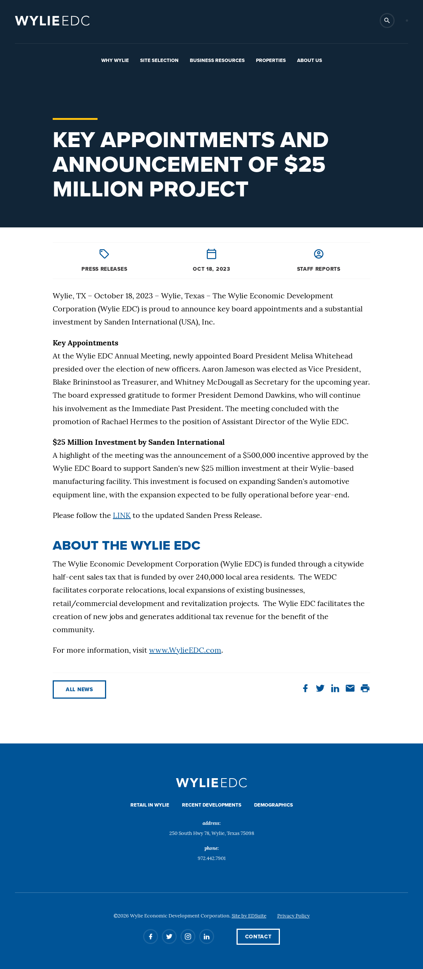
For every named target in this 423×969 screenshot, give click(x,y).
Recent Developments (211, 804)
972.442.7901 (212, 858)
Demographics (273, 804)
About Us (309, 60)
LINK (122, 516)
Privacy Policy (293, 916)
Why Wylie (115, 60)
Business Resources (217, 60)
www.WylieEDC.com (185, 651)
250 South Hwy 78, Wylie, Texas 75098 (211, 833)
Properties (271, 60)
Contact (258, 937)
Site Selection (159, 60)
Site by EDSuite (249, 916)
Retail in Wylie (149, 804)
